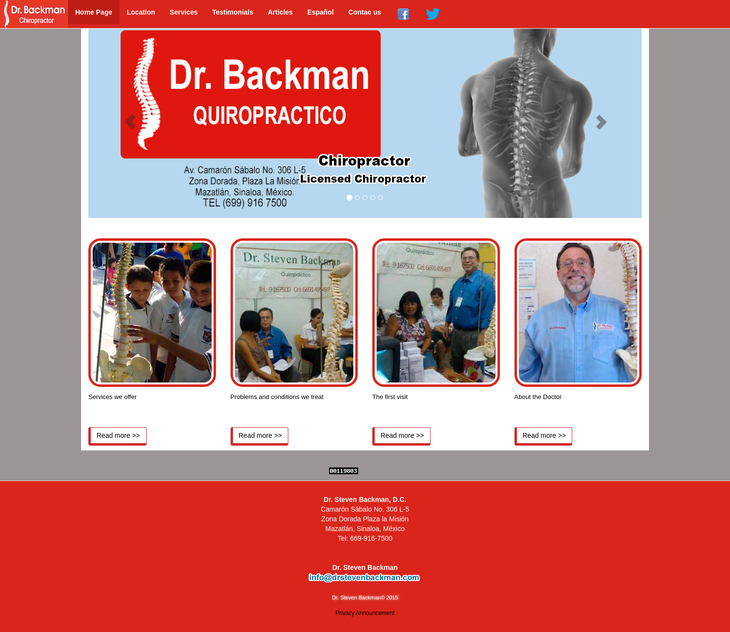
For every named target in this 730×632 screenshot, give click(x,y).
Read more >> (118, 435)
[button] (129, 121)
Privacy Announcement (365, 613)
